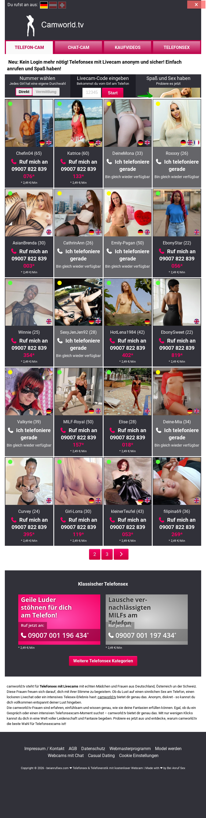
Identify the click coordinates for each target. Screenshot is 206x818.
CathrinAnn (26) (78, 242)
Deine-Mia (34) (177, 421)
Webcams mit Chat (66, 756)
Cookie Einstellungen (139, 756)
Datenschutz (93, 749)
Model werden (168, 749)
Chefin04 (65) (29, 153)
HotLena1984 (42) (127, 332)
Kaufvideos (128, 47)
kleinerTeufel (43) (127, 511)
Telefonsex (177, 47)
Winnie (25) (29, 332)
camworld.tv (107, 697)
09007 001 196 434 (55, 635)
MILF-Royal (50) (78, 421)
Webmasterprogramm (130, 749)
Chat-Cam (78, 47)
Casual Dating (101, 756)
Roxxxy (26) (177, 153)
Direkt (24, 92)
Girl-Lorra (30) (78, 511)
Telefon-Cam (29, 47)
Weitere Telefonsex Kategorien (103, 660)
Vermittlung (46, 92)
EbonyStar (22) (177, 242)
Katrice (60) (78, 153)
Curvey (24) (29, 511)
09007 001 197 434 (142, 635)
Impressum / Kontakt (44, 749)
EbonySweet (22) (177, 332)
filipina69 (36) (177, 511)
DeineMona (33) (127, 153)
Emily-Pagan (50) (127, 242)
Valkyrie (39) (29, 421)
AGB (73, 749)
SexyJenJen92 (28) (78, 332)
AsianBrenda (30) (29, 242)
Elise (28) (128, 421)
